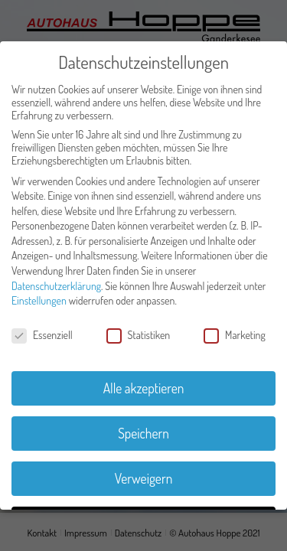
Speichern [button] (143, 433)
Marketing (235, 334)
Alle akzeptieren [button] (143, 388)
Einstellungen (39, 300)
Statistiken (138, 334)
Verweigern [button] (144, 478)
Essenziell (42, 334)
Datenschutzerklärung (56, 285)
